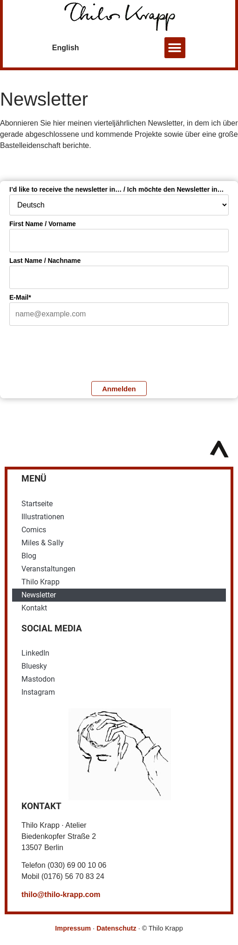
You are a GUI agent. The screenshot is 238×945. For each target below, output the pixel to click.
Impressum (73, 928)
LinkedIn (35, 653)
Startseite (37, 503)
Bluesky (34, 666)
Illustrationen (42, 516)
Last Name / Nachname (45, 260)
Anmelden (119, 389)
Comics (33, 529)
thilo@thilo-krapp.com (60, 894)
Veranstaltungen (48, 568)
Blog (28, 555)
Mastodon (38, 679)
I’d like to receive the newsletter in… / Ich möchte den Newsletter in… (116, 189)
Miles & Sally (42, 542)
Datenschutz (116, 928)
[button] (174, 47)
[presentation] (80, 352)
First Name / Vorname (42, 224)
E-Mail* (20, 297)
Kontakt (34, 607)
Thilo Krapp (40, 581)
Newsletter (38, 594)
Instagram (38, 692)
